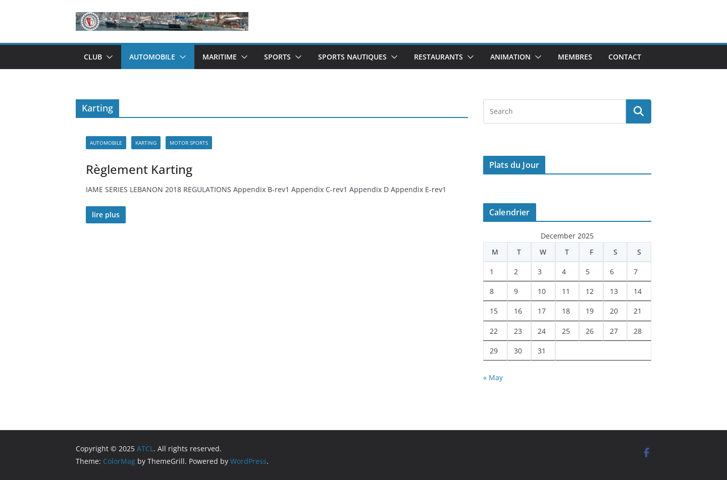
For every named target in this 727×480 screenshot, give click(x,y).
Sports (277, 57)
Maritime (219, 57)
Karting (146, 142)
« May (493, 377)
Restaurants (438, 57)
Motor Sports (189, 142)
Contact (624, 57)
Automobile (152, 57)
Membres (575, 57)
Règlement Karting (139, 169)
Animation (510, 57)
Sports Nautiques (352, 57)
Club (93, 57)
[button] (107, 57)
